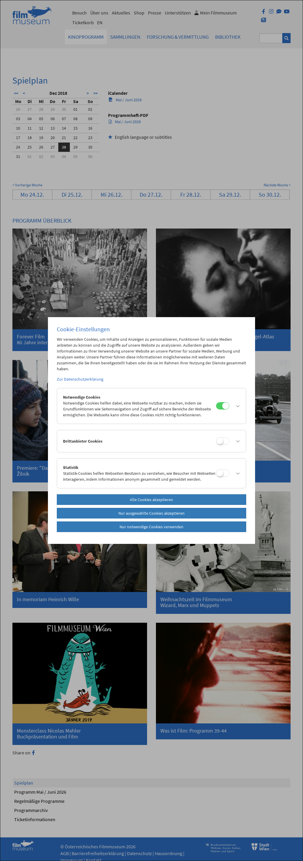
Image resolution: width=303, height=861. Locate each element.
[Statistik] (222, 473)
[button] (236, 406)
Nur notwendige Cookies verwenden (151, 526)
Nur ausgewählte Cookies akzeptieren (151, 513)
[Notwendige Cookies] (222, 406)
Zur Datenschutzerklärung (80, 379)
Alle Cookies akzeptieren (151, 499)
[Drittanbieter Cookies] (222, 441)
